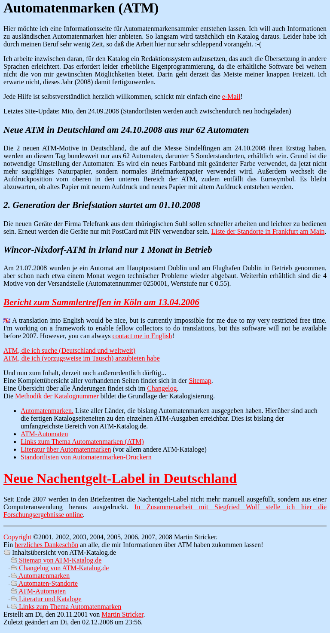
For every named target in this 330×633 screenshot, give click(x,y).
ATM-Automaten (44, 433)
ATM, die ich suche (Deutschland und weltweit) (69, 350)
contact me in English (142, 335)
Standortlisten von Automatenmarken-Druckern (86, 457)
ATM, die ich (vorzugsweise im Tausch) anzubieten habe (81, 358)
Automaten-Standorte (44, 583)
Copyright (17, 537)
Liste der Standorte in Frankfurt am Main (267, 231)
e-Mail (231, 96)
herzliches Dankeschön (46, 544)
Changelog (162, 388)
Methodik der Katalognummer (57, 396)
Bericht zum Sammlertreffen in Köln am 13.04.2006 (101, 302)
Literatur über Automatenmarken (66, 449)
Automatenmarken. (47, 410)
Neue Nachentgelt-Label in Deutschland (120, 478)
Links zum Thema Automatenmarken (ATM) (82, 441)
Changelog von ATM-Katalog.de (59, 568)
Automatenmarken (40, 575)
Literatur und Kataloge (46, 598)
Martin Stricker (122, 614)
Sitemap (200, 380)
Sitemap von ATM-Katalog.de (55, 560)
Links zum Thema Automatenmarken (65, 606)
